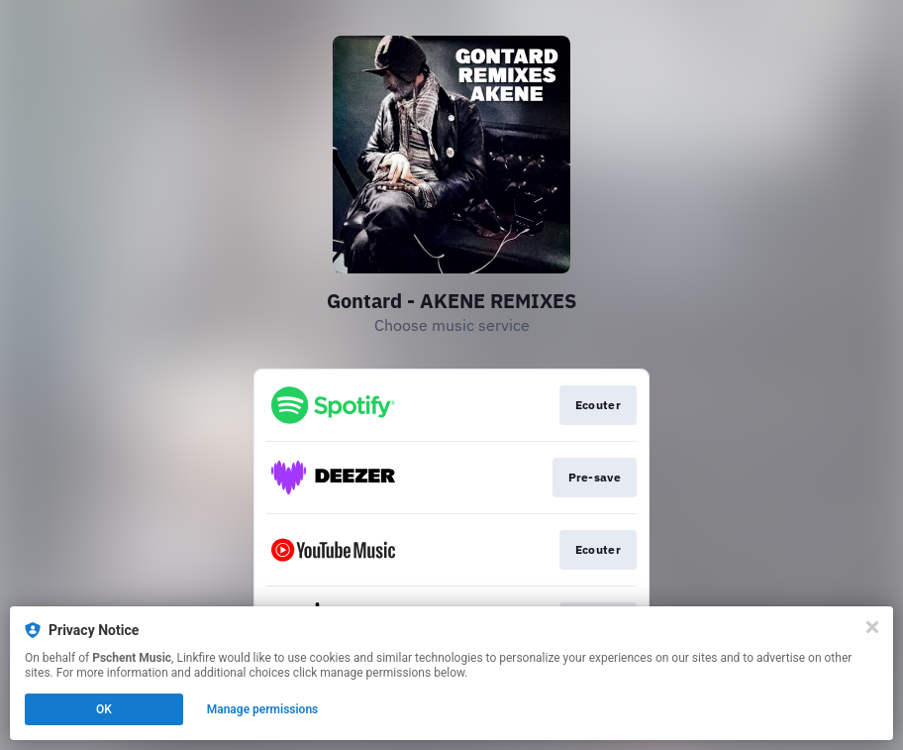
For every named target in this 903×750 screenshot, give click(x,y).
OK (104, 709)
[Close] (872, 627)
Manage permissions (263, 709)
